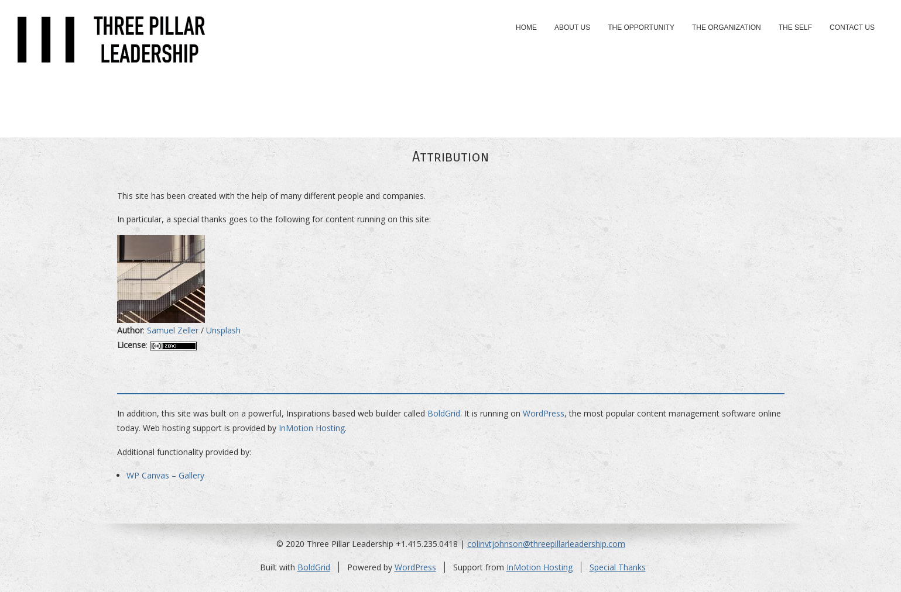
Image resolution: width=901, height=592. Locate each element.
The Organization (726, 27)
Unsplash (223, 330)
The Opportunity (641, 27)
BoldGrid (443, 413)
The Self (795, 27)
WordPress (543, 413)
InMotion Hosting (312, 427)
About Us (572, 27)
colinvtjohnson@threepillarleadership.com (546, 543)
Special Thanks (618, 567)
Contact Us (852, 27)
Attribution (450, 157)
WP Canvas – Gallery (165, 475)
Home (526, 27)
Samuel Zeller (172, 330)
